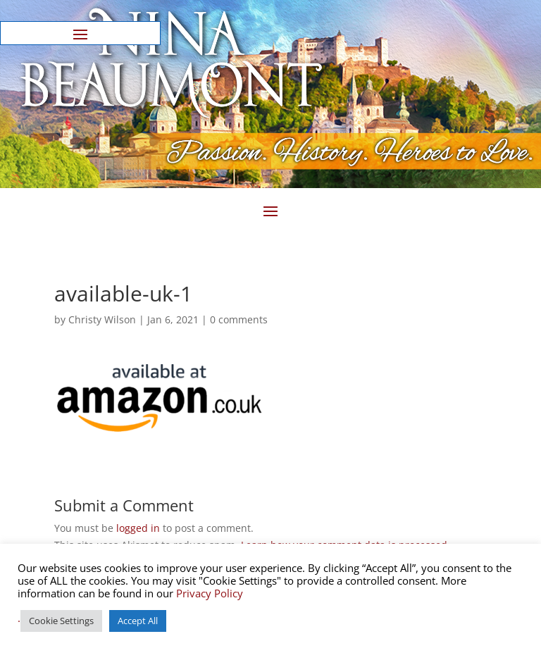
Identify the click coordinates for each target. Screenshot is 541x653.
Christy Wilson (102, 319)
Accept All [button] (138, 620)
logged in (138, 528)
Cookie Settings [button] (61, 620)
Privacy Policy (209, 593)
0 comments (239, 319)
